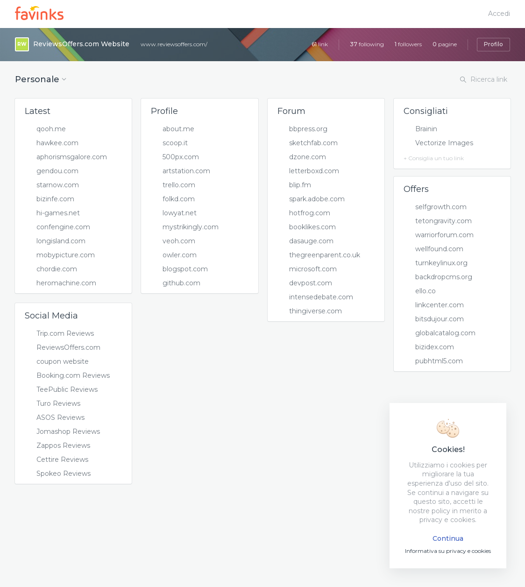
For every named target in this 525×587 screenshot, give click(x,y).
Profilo (493, 44)
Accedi (499, 13)
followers (408, 44)
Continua (448, 538)
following (367, 44)
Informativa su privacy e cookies (448, 550)
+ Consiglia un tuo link (434, 158)
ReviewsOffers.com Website (81, 44)
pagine (445, 44)
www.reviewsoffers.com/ (174, 44)
